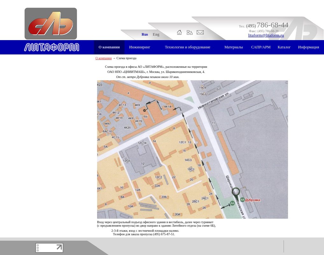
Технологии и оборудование (187, 47)
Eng (156, 34)
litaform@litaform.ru (266, 35)
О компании (109, 47)
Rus (145, 34)
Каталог (284, 47)
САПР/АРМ (261, 47)
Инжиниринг (139, 47)
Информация (308, 47)
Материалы (233, 47)
